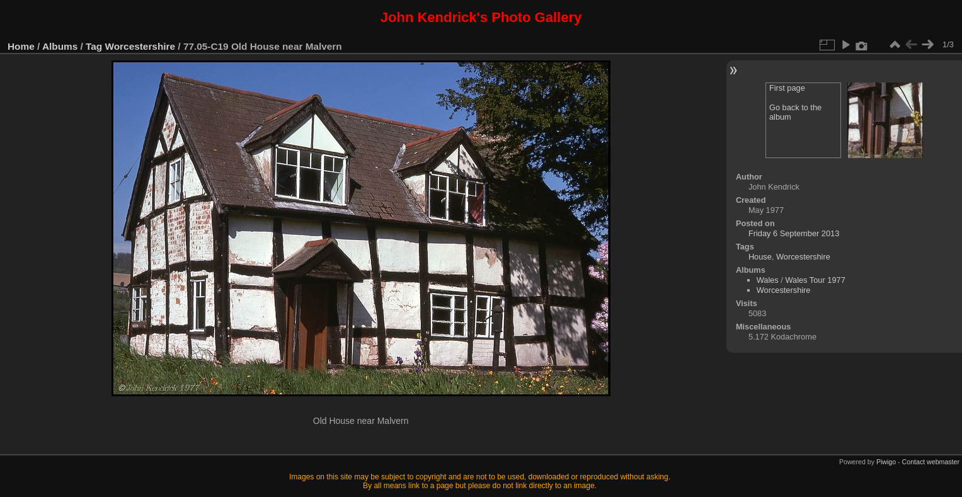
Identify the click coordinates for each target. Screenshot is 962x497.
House (760, 256)
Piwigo (886, 462)
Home (21, 46)
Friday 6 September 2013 (793, 233)
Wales (768, 280)
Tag (94, 46)
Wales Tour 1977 (815, 280)
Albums (59, 46)
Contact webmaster (930, 462)
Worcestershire (140, 46)
